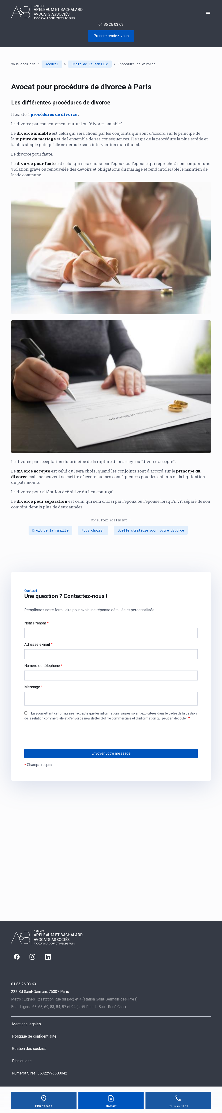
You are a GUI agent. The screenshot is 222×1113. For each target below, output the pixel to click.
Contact (111, 1106)
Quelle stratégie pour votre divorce (151, 530)
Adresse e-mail (38, 644)
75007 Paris (40, 991)
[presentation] (60, 744)
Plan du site (22, 1061)
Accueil (52, 64)
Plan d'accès (43, 1106)
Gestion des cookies (29, 1048)
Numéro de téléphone (43, 665)
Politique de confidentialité (34, 1036)
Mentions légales (26, 1024)
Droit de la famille (90, 64)
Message (33, 687)
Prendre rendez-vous (111, 36)
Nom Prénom (36, 623)
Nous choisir (93, 530)
